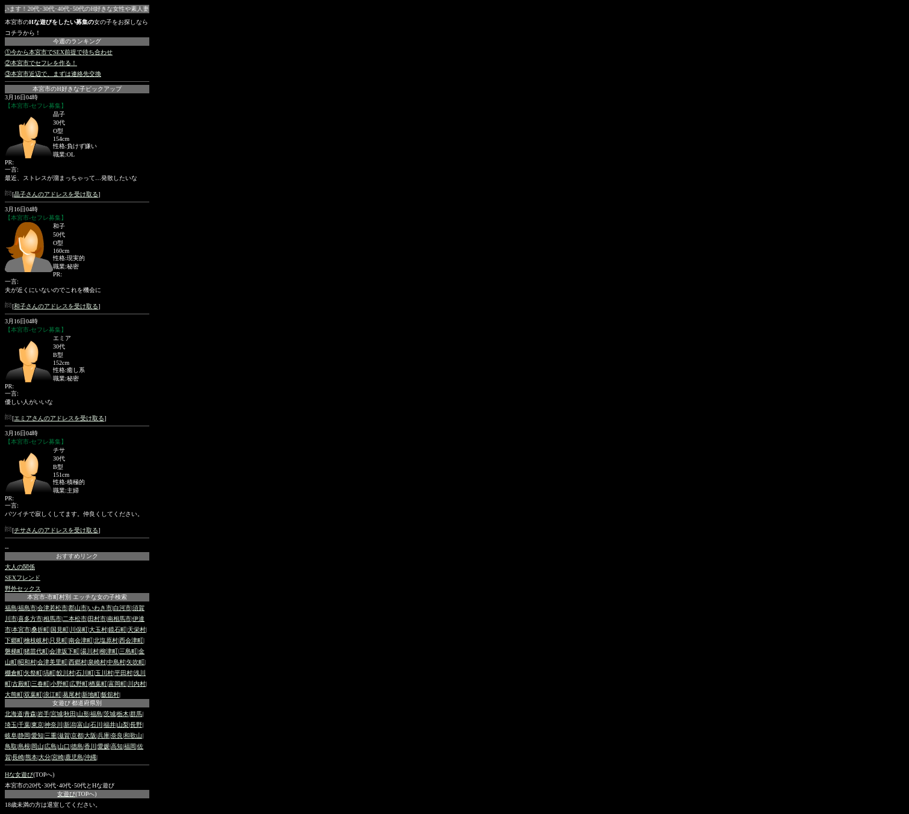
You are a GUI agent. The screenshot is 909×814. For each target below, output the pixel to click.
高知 (117, 746)
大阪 (90, 735)
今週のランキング (77, 41)
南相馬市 (119, 618)
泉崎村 (97, 662)
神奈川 (54, 724)
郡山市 (78, 607)
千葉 (24, 724)
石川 (96, 724)
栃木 (123, 713)
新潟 (70, 724)
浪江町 (52, 694)
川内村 (137, 683)
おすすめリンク (77, 556)
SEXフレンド (22, 577)
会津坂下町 (64, 651)
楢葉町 (98, 683)
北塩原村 (106, 640)
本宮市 (21, 629)
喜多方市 (30, 618)
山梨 (123, 724)
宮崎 (58, 757)
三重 (51, 735)
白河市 (122, 607)
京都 (77, 735)
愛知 (37, 735)
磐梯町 (14, 651)
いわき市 (100, 607)
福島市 (27, 607)
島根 (24, 746)
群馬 (136, 713)
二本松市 (75, 618)
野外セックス (23, 588)
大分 (45, 757)
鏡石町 (117, 629)
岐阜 (11, 735)
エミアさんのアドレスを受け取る (59, 418)
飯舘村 (110, 694)
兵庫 (104, 735)
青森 (30, 713)
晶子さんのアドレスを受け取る (56, 194)
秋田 (70, 713)
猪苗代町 (36, 651)
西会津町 (131, 640)
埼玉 (11, 724)
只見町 (58, 640)
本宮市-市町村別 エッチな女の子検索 (77, 597)
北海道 (14, 713)
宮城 (57, 713)
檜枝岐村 (36, 640)
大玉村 (98, 629)
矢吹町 (135, 662)
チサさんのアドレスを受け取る (56, 530)
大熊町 (14, 694)
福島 (11, 607)
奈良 (117, 735)
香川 (90, 746)
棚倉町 (14, 673)
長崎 (18, 757)
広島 (51, 746)
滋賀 (64, 735)
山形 (83, 713)
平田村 (123, 673)
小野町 (60, 683)
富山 (83, 724)
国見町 (60, 629)
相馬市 (52, 618)
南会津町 (81, 640)
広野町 (79, 683)
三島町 (128, 651)
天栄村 (137, 629)
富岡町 (117, 683)
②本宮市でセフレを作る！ (41, 63)
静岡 (24, 735)
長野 (136, 724)
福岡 (130, 746)
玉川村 (104, 673)
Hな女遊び (19, 774)
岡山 (37, 746)
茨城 (110, 713)
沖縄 (90, 757)
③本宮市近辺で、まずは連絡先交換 (53, 73)
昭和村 (27, 662)
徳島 (77, 746)
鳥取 (11, 746)
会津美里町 (52, 662)
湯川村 (90, 651)
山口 (64, 746)
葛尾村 (72, 694)
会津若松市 (52, 607)
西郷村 (78, 662)
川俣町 (79, 629)
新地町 (91, 694)
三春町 (40, 683)
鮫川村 (66, 673)
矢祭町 (33, 673)
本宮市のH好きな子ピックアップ (77, 88)
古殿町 (21, 683)
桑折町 (40, 629)
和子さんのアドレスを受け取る (56, 306)
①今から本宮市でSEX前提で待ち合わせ (59, 52)
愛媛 (104, 746)
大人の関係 (20, 567)
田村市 (97, 618)
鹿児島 (74, 757)
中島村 (116, 662)
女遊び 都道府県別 (77, 703)
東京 (37, 724)
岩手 (43, 713)
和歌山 (133, 735)
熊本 (31, 757)
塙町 (49, 673)
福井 (110, 724)
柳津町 (109, 651)
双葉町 (33, 694)
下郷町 (14, 640)
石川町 (85, 673)
